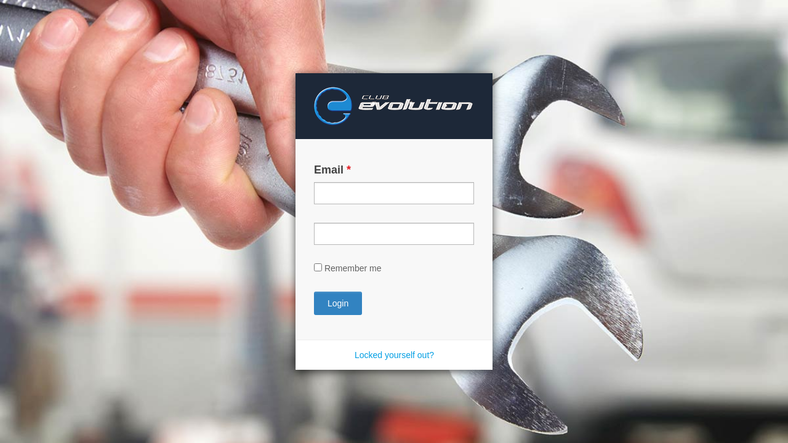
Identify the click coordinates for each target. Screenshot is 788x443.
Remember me (353, 268)
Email (332, 170)
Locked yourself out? (394, 355)
